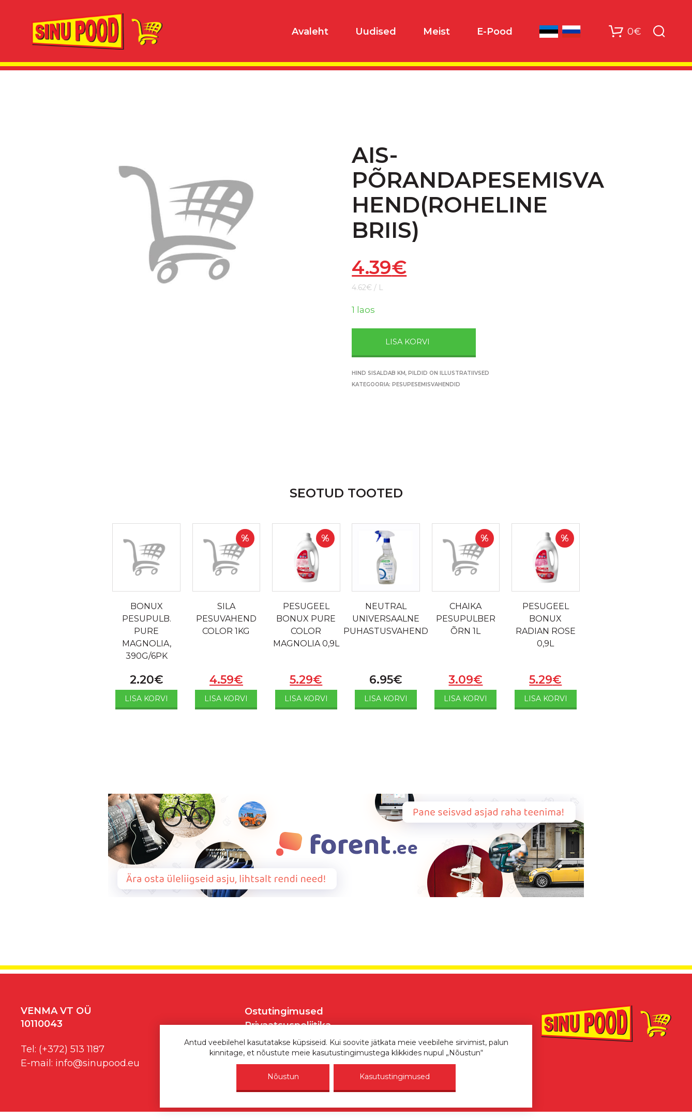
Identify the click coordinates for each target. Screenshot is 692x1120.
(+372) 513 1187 (71, 1049)
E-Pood (495, 31)
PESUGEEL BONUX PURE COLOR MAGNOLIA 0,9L (306, 624)
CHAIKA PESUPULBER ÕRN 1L (465, 618)
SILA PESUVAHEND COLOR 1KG (226, 618)
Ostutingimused (284, 1011)
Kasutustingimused (394, 1076)
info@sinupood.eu (97, 1063)
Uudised (375, 31)
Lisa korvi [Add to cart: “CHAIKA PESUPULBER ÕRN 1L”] (465, 698)
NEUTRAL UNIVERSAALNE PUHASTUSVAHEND (385, 618)
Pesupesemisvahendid (426, 384)
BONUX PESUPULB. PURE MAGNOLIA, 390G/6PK (146, 631)
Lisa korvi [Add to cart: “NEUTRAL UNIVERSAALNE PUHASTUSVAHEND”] (386, 698)
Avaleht (310, 31)
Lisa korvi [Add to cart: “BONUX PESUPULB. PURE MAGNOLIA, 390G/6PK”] (146, 698)
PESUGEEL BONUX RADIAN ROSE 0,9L (546, 624)
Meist (436, 31)
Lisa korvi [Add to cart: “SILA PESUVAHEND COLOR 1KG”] (226, 698)
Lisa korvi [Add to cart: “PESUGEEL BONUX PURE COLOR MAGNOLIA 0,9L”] (306, 698)
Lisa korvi (407, 341)
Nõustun (283, 1076)
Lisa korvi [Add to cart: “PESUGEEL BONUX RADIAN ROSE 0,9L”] (545, 698)
